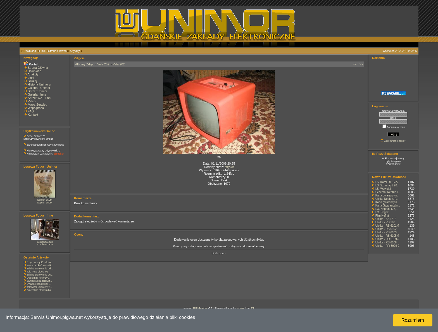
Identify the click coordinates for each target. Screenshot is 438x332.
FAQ (31, 111)
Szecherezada (45, 241)
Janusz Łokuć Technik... (40, 265)
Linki (42, 51)
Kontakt (33, 114)
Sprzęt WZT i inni (39, 97)
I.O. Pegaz (382, 212)
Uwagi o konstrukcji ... (39, 284)
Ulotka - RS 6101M (387, 225)
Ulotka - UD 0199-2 (387, 239)
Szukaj (32, 81)
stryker (229, 167)
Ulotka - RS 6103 (386, 232)
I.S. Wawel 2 (383, 188)
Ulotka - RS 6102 (386, 229)
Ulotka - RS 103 (385, 222)
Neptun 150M (44, 199)
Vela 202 (103, 64)
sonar (240, 308)
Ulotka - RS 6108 (386, 242)
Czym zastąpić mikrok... (40, 262)
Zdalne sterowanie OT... (40, 274)
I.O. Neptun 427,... (386, 208)
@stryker (59, 153)
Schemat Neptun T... (388, 192)
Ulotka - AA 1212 (385, 218)
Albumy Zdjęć (84, 64)
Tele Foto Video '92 (37, 271)
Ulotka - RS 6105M (387, 235)
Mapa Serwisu (37, 104)
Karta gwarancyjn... (387, 195)
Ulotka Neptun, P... (387, 198)
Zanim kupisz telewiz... (39, 280)
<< (355, 64)
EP (252, 308)
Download (29, 51)
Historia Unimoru (39, 84)
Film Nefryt (382, 215)
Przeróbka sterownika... (40, 290)
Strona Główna (57, 51)
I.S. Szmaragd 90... (387, 185)
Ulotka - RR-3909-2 (387, 245)
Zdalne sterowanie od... (40, 268)
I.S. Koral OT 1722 (387, 182)
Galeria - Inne (37, 94)
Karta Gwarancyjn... (387, 205)
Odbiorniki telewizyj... (39, 277)
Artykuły (75, 51)
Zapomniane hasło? (395, 140)
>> (361, 64)
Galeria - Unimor (39, 87)
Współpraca (36, 108)
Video (31, 101)
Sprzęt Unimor (37, 91)
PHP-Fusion (199, 308)
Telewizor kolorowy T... (39, 287)
